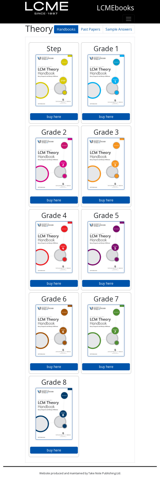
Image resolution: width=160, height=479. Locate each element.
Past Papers (90, 29)
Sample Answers (119, 29)
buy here (54, 116)
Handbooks (66, 29)
